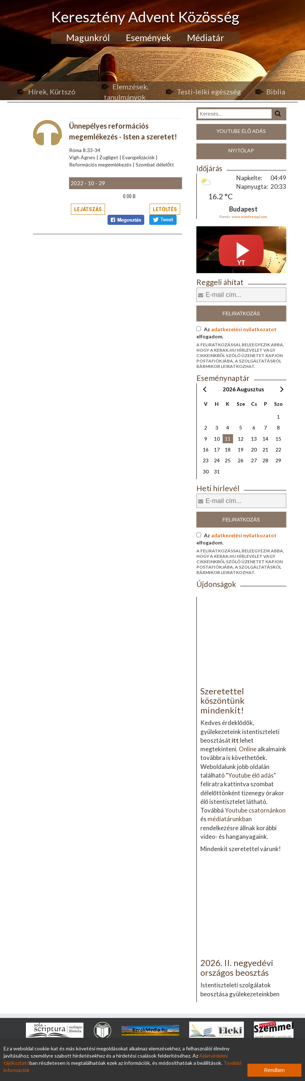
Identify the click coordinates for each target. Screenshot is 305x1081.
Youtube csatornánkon (255, 810)
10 (217, 439)
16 (206, 449)
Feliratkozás (241, 313)
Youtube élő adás (241, 131)
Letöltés (165, 209)
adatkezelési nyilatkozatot (244, 329)
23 (206, 460)
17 (217, 449)
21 (265, 449)
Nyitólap (241, 150)
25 (228, 460)
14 (265, 439)
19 (240, 449)
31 (217, 471)
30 (206, 471)
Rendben (274, 1070)
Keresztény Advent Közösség (145, 17)
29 (278, 460)
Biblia (275, 91)
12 (240, 439)
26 (240, 460)
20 (254, 449)
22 (278, 449)
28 (265, 460)
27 (254, 460)
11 (228, 439)
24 (217, 460)
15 (278, 439)
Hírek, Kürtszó (52, 91)
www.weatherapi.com (249, 216)
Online (247, 749)
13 (254, 439)
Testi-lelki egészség (209, 91)
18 (228, 449)
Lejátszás (88, 209)
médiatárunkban (230, 819)
